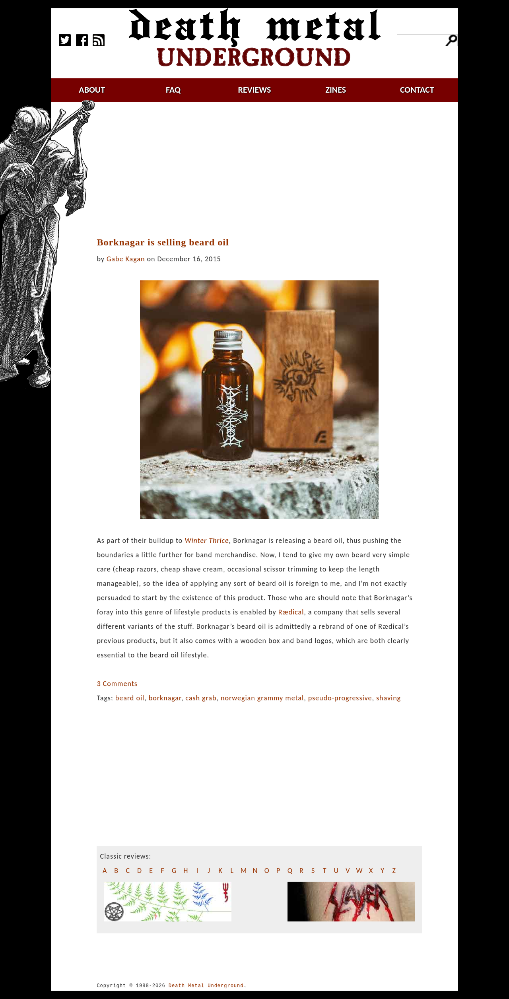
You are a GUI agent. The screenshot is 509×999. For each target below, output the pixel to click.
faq (173, 89)
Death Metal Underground (206, 985)
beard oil (129, 698)
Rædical (291, 612)
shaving (388, 698)
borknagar (165, 698)
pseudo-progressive (340, 698)
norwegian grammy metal (262, 698)
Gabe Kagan (126, 259)
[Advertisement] (264, 169)
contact (417, 89)
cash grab (200, 698)
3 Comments (117, 683)
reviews (254, 89)
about (92, 89)
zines (335, 89)
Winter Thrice (207, 540)
